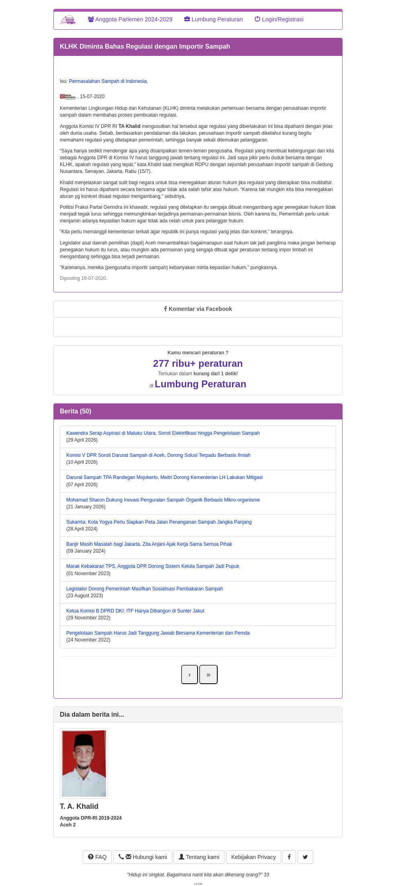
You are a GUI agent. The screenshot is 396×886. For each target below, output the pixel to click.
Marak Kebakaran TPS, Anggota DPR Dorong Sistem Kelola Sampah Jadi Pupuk (152, 566)
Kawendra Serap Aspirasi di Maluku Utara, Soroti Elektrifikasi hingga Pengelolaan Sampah (163, 433)
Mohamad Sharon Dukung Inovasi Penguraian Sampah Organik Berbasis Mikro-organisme (163, 500)
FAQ (97, 857)
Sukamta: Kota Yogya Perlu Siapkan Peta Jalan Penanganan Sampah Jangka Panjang (159, 522)
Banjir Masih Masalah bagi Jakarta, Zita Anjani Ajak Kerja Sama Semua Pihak (149, 544)
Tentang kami (199, 857)
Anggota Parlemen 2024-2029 (130, 19)
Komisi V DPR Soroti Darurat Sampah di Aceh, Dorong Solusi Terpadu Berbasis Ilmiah (158, 455)
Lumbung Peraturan (213, 19)
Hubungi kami (142, 857)
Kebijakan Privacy (253, 857)
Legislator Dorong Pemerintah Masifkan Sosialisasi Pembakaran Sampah (144, 589)
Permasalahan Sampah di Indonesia (108, 81)
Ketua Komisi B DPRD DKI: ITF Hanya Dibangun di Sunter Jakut (135, 611)
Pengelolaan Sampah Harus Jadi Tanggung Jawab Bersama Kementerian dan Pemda (158, 633)
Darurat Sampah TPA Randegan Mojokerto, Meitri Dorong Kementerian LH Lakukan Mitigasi (164, 477)
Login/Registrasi (279, 19)
